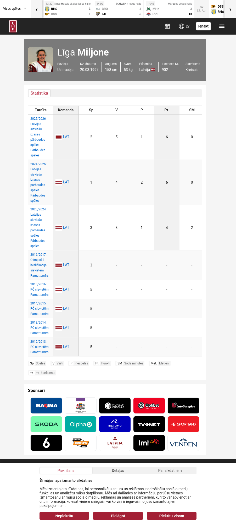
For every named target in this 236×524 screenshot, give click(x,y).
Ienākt (203, 26)
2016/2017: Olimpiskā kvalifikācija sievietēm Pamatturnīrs (39, 265)
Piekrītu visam (171, 516)
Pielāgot (118, 516)
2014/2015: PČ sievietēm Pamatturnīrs (39, 309)
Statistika (39, 93)
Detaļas (118, 470)
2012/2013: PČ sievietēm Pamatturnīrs (39, 347)
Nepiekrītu (64, 516)
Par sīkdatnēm (170, 470)
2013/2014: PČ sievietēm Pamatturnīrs (39, 328)
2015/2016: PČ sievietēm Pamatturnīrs (39, 289)
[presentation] (36, 9)
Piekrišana (66, 470)
